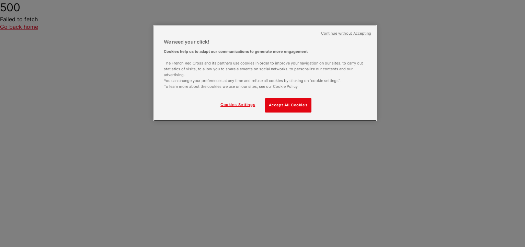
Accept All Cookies (288, 105)
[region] (265, 73)
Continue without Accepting (346, 33)
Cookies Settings (237, 104)
